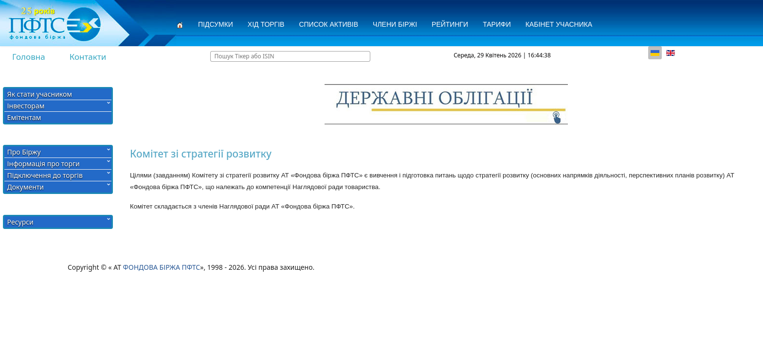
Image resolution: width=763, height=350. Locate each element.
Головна (28, 56)
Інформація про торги (43, 163)
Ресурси (20, 222)
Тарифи (497, 24)
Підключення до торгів (45, 175)
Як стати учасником (39, 94)
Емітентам (24, 117)
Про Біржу (24, 152)
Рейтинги (450, 24)
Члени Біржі (395, 24)
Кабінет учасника (559, 24)
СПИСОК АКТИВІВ (328, 24)
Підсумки (215, 24)
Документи (25, 187)
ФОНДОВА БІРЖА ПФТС (161, 267)
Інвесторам (26, 105)
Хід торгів (266, 24)
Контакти (88, 56)
